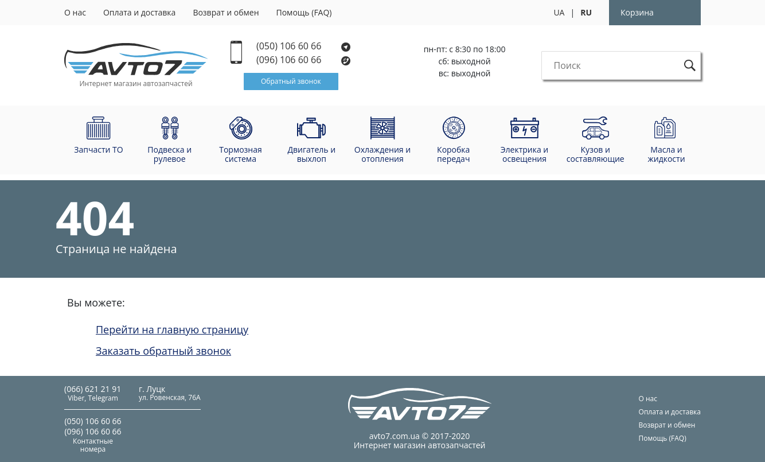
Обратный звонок (291, 81)
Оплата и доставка (139, 12)
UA (558, 12)
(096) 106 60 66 (304, 60)
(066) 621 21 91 (92, 388)
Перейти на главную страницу (172, 329)
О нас (75, 12)
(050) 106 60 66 (303, 46)
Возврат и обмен (226, 12)
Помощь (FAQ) (304, 12)
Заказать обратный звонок (163, 351)
